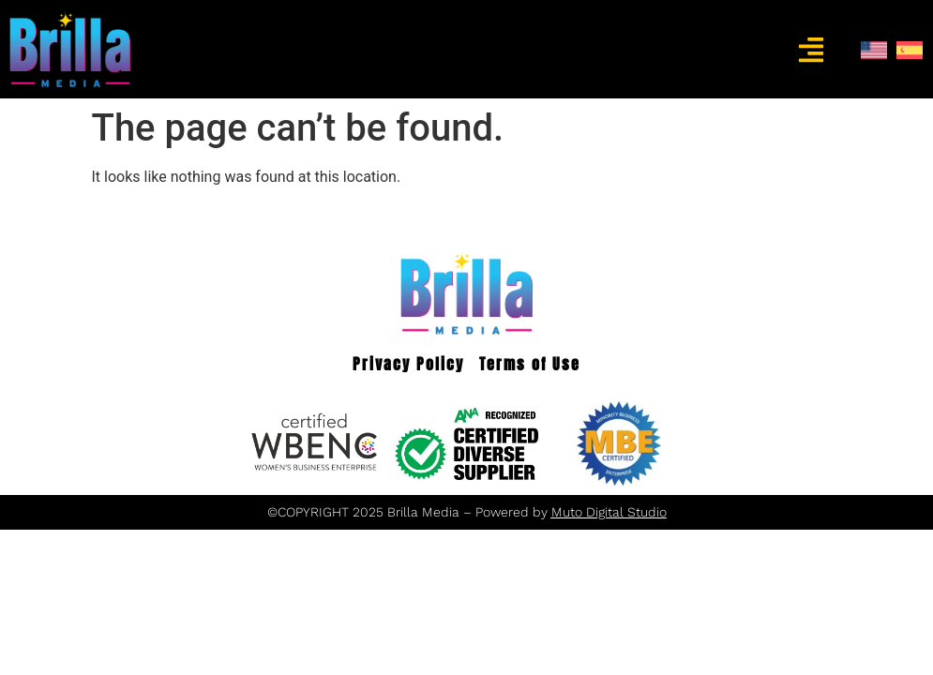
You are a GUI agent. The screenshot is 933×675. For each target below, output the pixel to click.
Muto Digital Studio (609, 511)
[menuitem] (874, 50)
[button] (811, 49)
